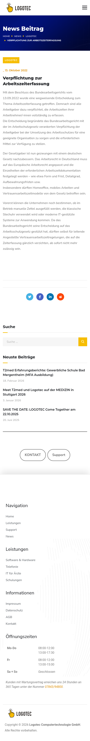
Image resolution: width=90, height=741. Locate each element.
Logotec (31, 36)
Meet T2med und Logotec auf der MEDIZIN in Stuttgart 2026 (38, 392)
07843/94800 (54, 687)
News (17, 36)
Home (6, 36)
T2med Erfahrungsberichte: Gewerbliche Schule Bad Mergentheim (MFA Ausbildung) (44, 372)
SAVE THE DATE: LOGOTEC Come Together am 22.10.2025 (39, 412)
